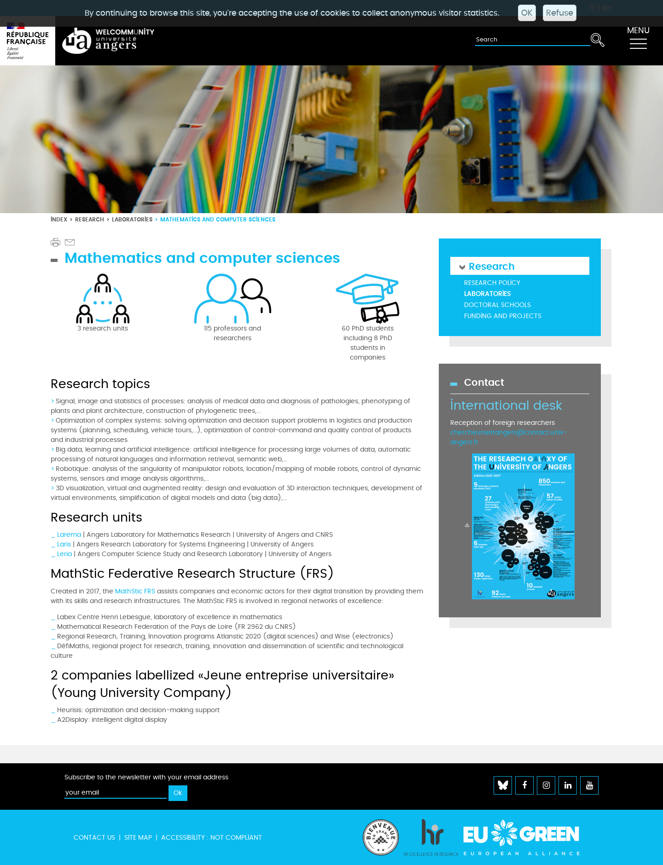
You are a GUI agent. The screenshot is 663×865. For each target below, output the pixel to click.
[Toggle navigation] (638, 41)
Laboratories (132, 219)
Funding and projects (502, 316)
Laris (64, 544)
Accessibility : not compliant (211, 837)
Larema (69, 535)
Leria (64, 554)
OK (527, 12)
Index (59, 219)
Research (89, 219)
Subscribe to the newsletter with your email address (146, 777)
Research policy (492, 283)
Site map (138, 837)
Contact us (94, 837)
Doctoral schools (497, 305)
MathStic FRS (135, 591)
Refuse (559, 12)
